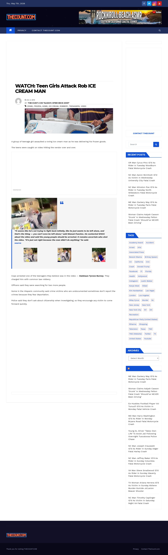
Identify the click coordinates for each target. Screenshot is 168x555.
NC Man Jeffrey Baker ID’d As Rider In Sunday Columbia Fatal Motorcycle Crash (143, 461)
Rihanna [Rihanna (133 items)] (132, 324)
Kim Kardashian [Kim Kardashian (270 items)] (136, 291)
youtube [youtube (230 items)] (147, 339)
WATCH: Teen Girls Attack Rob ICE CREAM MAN (55, 88)
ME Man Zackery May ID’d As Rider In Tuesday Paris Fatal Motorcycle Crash (142, 205)
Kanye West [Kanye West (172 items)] (134, 286)
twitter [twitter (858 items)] (148, 334)
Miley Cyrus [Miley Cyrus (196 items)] (134, 300)
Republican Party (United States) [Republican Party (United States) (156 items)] (143, 319)
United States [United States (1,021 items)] (135, 339)
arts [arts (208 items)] (139, 247)
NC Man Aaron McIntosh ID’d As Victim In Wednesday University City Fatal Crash (142, 178)
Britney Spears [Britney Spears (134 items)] (151, 257)
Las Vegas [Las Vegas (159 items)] (150, 291)
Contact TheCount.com (46, 30)
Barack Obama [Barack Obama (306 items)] (135, 257)
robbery (64, 106)
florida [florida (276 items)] (148, 271)
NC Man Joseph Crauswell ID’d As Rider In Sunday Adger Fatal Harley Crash (143, 449)
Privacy (22, 30)
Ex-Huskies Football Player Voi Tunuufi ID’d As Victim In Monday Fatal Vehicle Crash (143, 406)
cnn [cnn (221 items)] (148, 262)
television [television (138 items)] (133, 329)
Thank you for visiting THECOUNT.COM (21, 549)
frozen (37, 106)
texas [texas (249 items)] (143, 329)
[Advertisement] (64, 61)
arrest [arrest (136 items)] (132, 247)
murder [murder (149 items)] (145, 300)
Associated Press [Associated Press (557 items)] (136, 252)
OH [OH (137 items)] (151, 310)
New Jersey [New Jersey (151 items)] (134, 305)
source (18, 243)
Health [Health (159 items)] (132, 276)
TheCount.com (139, 368)
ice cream (53, 106)
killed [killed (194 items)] (144, 286)
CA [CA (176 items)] (130, 262)
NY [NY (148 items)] (145, 310)
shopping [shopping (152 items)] (143, 324)
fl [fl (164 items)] (141, 271)
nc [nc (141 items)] (152, 300)
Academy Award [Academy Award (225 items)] (136, 243)
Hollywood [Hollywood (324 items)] (142, 276)
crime (30, 106)
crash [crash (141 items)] (131, 267)
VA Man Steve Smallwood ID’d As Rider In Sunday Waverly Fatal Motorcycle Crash (143, 473)
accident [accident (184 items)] (150, 243)
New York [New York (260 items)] (146, 305)
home (45, 106)
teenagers (74, 106)
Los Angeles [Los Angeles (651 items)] (144, 295)
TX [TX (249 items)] (155, 334)
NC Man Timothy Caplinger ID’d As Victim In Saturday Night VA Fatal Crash (141, 500)
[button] (160, 30)
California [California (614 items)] (139, 262)
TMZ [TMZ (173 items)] (150, 329)
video (83, 106)
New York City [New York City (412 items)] (135, 310)
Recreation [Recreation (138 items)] (134, 315)
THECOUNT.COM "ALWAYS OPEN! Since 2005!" (48, 103)
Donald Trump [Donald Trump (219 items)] (143, 267)
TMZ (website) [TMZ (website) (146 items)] (135, 334)
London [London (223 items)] (132, 295)
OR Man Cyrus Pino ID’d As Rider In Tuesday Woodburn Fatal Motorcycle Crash (142, 165)
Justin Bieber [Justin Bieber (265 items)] (146, 281)
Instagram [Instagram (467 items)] (133, 281)
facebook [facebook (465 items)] (133, 271)
